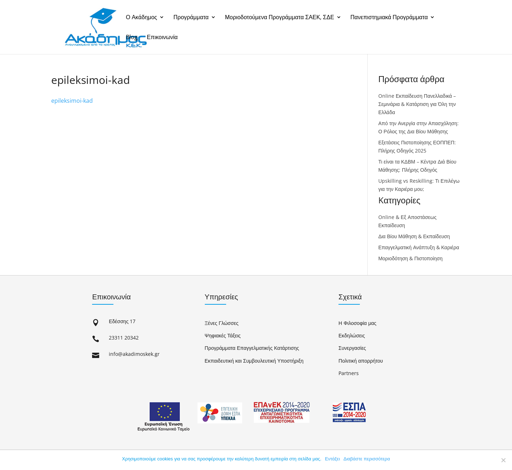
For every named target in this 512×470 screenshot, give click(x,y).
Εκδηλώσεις (351, 335)
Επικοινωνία (162, 37)
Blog (132, 37)
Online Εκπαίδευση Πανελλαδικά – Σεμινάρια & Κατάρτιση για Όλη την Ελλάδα (417, 104)
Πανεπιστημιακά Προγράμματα (389, 17)
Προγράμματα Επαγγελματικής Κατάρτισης (252, 348)
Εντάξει (332, 458)
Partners (348, 373)
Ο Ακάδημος (141, 17)
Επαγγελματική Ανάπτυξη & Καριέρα (418, 247)
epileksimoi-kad (72, 101)
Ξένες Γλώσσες (222, 323)
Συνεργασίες (352, 348)
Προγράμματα (191, 17)
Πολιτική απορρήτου (360, 360)
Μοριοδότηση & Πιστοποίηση (410, 258)
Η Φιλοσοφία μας (357, 323)
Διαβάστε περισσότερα (366, 458)
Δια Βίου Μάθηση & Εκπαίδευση (414, 236)
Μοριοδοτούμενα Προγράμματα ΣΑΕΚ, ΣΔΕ (279, 17)
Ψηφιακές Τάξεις (223, 335)
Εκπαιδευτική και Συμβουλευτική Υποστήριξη (254, 360)
